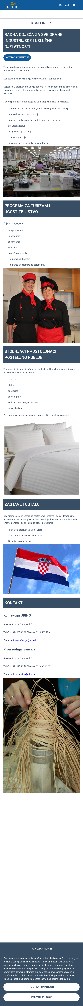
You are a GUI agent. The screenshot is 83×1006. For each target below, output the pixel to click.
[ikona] (41, 14)
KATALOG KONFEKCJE (17, 57)
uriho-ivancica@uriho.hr (23, 674)
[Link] (12, 5)
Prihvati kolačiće (41, 997)
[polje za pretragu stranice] (64, 5)
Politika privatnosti (41, 987)
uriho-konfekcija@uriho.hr (24, 640)
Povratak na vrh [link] (41, 948)
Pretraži (74, 5)
